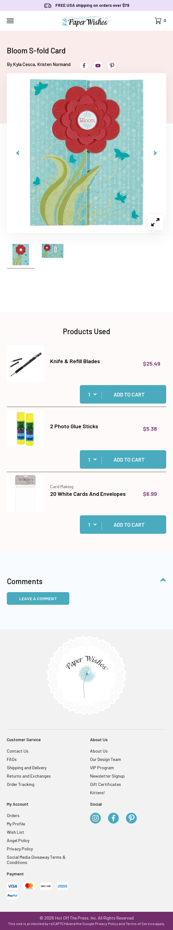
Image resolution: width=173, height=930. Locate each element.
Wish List (15, 832)
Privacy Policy (20, 848)
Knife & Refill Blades (75, 361)
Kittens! (97, 792)
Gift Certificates (105, 784)
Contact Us (17, 751)
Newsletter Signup (107, 775)
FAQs (12, 759)
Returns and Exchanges (29, 775)
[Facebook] (113, 818)
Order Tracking (20, 784)
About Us (99, 751)
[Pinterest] (131, 818)
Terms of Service (140, 923)
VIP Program (102, 767)
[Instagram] (95, 818)
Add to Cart (129, 394)
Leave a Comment (38, 598)
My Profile (16, 823)
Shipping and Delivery (26, 767)
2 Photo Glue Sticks (74, 426)
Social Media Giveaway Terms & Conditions (36, 859)
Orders (13, 815)
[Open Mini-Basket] (160, 21)
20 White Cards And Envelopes (88, 493)
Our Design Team (105, 759)
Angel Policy (18, 840)
